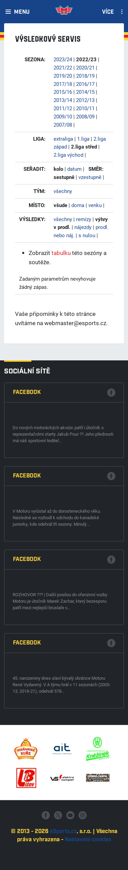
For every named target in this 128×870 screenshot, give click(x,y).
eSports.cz (63, 862)
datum (74, 168)
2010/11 (85, 108)
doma (77, 205)
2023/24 (63, 59)
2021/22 (63, 67)
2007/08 (63, 124)
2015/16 (63, 91)
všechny (63, 191)
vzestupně (90, 177)
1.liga (83, 138)
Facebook (27, 577)
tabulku (61, 253)
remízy (83, 219)
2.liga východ (68, 154)
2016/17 (85, 83)
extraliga (63, 138)
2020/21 (85, 67)
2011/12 (63, 108)
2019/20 (63, 75)
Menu (22, 12)
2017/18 (63, 83)
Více (108, 12)
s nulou (87, 235)
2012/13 (85, 100)
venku (95, 205)
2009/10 (63, 116)
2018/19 (85, 75)
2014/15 (85, 91)
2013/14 (63, 100)
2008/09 (85, 116)
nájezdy (82, 226)
